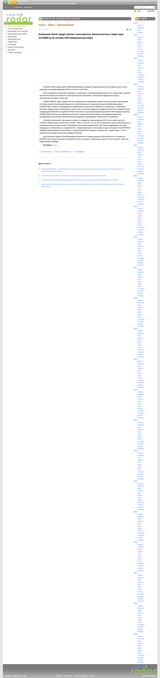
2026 (135, 23)
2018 (135, 237)
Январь (140, 25)
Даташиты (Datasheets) (17, 26)
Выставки (11, 50)
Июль (140, 46)
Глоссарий (12, 44)
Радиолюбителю (14, 39)
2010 (135, 481)
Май (139, 44)
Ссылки (77, 676)
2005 (135, 634)
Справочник (12, 42)
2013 (135, 389)
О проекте (18, 7)
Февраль (141, 28)
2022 (135, 114)
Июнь (140, 72)
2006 (135, 603)
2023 (135, 84)
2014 (135, 359)
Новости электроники (65, 25)
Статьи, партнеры (15, 52)
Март (139, 30)
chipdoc (54, 145)
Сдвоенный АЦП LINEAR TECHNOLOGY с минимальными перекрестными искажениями (73, 175)
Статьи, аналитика (15, 29)
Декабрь (141, 56)
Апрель (140, 32)
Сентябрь (141, 51)
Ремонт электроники (16, 47)
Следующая (79, 151)
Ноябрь (140, 79)
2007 (135, 573)
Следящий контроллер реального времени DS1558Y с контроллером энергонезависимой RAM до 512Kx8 (80, 180)
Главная (42, 25)
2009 (135, 512)
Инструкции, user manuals (18, 31)
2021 (135, 145)
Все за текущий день (63, 151)
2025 (135, 35)
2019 (135, 206)
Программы (12, 36)
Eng (25, 676)
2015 (135, 328)
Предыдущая (46, 151)
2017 (135, 267)
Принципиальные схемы (17, 34)
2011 (135, 450)
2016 (135, 298)
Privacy (92, 676)
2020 (135, 176)
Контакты (28, 7)
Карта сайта (17, 676)
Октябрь (141, 53)
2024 (135, 58)
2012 (135, 420)
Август (140, 49)
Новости (8, 7)
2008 (135, 542)
